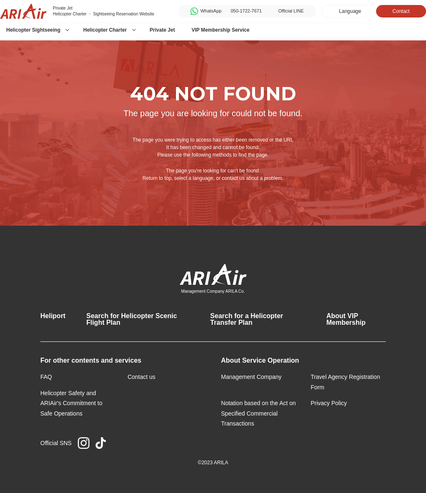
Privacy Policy (329, 403)
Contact (400, 11)
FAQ (46, 376)
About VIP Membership (345, 319)
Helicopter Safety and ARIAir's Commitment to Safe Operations (71, 403)
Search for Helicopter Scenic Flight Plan (131, 319)
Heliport (52, 315)
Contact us (142, 376)
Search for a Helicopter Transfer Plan (246, 319)
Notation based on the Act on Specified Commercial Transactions (258, 413)
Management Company (251, 376)
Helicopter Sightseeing (33, 30)
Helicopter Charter (105, 30)
